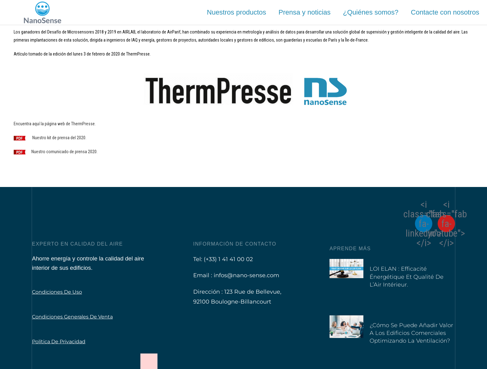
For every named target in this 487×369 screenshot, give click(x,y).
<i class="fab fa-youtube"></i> (446, 223)
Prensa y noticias (305, 12)
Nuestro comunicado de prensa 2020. (64, 151)
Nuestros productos (236, 12)
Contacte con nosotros (445, 12)
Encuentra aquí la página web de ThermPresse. (55, 123)
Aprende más (350, 248)
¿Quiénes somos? (370, 12)
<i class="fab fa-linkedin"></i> (423, 223)
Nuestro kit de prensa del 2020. (59, 137)
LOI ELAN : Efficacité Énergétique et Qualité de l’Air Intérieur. (407, 276)
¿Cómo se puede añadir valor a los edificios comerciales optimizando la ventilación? (411, 333)
